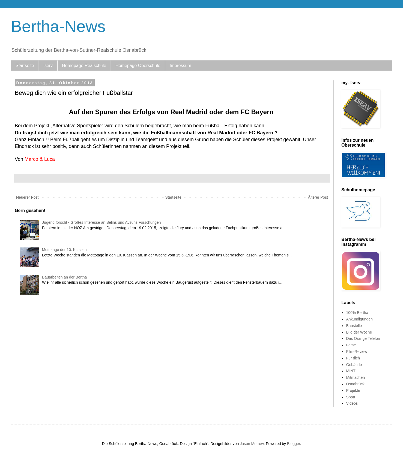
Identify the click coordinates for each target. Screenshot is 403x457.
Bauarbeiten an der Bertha (64, 277)
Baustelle (354, 325)
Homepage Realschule (84, 65)
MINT (351, 371)
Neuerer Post (27, 197)
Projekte (353, 390)
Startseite (25, 65)
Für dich (353, 358)
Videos (352, 403)
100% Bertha (357, 312)
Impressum (180, 65)
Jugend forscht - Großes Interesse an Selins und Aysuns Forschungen (101, 222)
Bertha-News (58, 26)
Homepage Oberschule (137, 65)
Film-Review (356, 351)
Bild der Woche (359, 332)
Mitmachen (355, 377)
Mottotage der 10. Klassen (64, 249)
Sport (350, 397)
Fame (351, 345)
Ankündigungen (359, 319)
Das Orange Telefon (363, 338)
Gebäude (354, 364)
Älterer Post (318, 197)
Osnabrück (355, 384)
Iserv (48, 65)
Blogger (293, 443)
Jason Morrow (252, 443)
